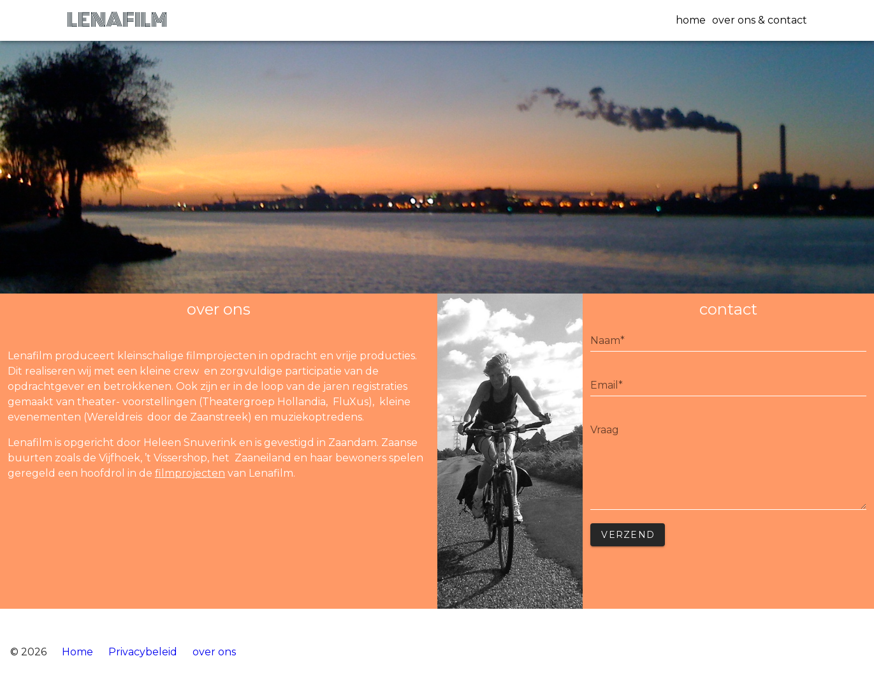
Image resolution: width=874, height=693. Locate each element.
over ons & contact (759, 20)
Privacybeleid (142, 652)
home (691, 20)
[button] (687, 20)
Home (77, 652)
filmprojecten (190, 473)
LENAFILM (117, 20)
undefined (728, 464)
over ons (214, 652)
